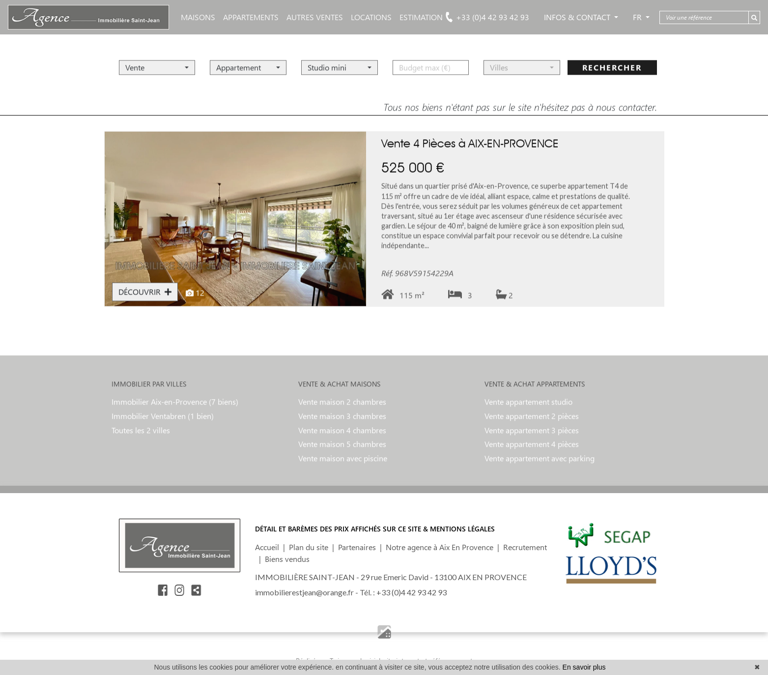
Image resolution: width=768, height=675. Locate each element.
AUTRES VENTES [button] (314, 17)
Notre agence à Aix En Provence (439, 547)
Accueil (267, 547)
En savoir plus (584, 667)
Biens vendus (287, 559)
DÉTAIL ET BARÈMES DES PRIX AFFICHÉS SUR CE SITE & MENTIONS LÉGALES (375, 528)
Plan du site (308, 547)
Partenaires (357, 547)
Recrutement (525, 547)
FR (638, 17)
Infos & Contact (578, 17)
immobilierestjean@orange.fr (304, 592)
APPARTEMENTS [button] (251, 17)
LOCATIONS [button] (371, 17)
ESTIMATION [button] (421, 17)
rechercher (612, 58)
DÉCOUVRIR (144, 300)
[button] (157, 58)
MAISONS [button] (198, 17)
